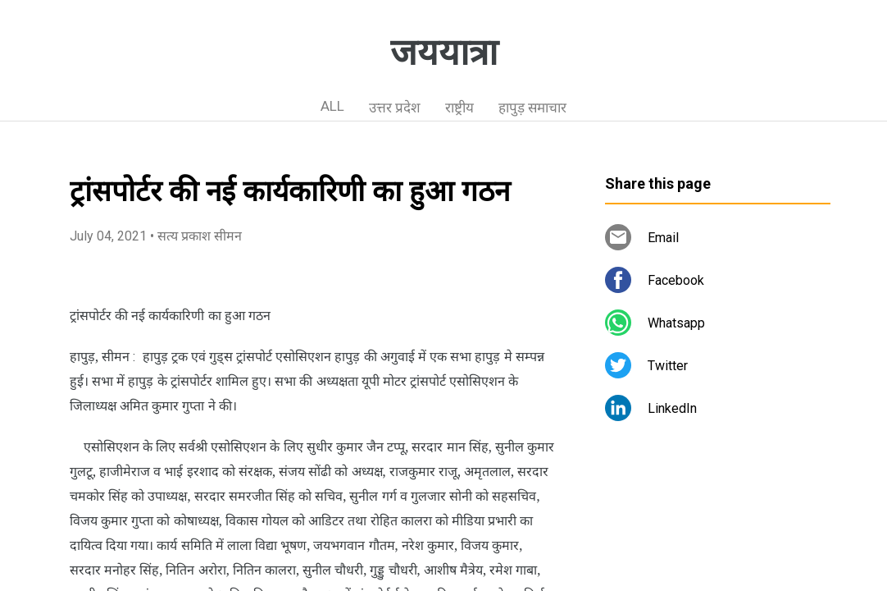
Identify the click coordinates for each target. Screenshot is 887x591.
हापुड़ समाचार (532, 107)
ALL (332, 106)
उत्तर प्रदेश (395, 107)
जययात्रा (444, 52)
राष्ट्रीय (459, 107)
